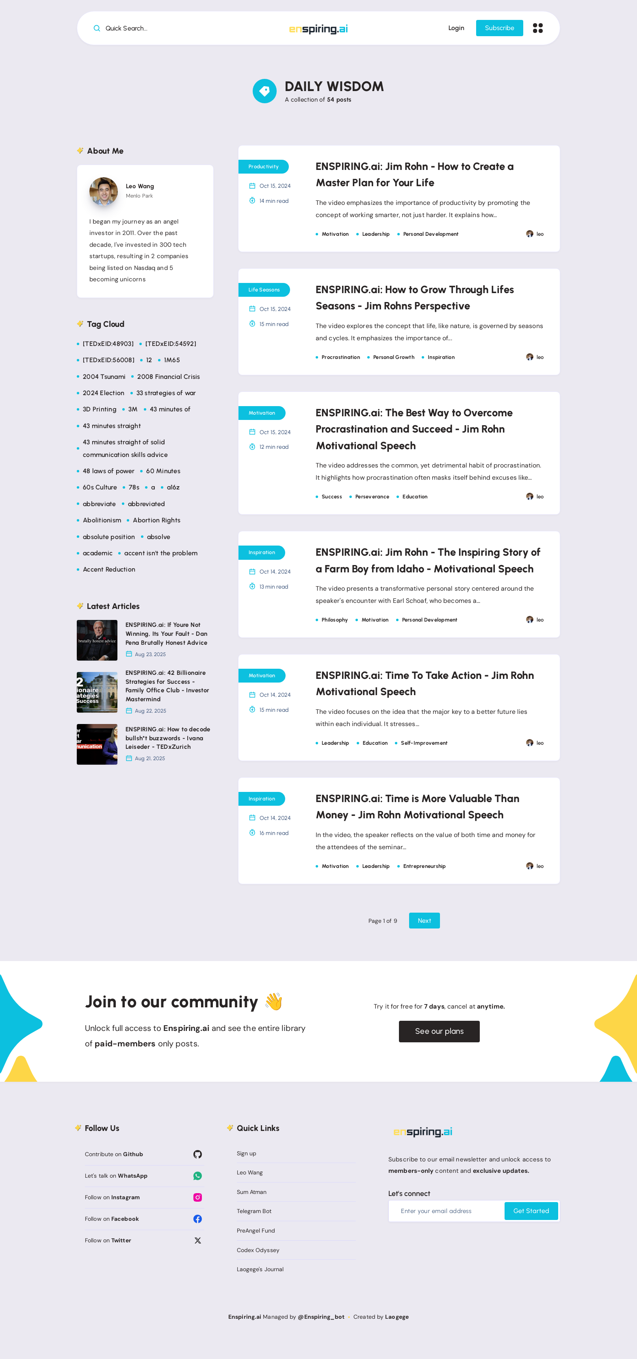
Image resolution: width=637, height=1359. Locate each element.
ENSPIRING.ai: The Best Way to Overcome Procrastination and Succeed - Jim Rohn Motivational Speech (424, 431)
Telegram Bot (254, 1231)
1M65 (172, 362)
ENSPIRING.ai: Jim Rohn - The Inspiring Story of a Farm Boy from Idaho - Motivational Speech (416, 571)
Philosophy (335, 640)
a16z (173, 489)
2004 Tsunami (104, 378)
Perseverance (372, 499)
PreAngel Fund (256, 1251)
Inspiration (441, 360)
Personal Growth (393, 360)
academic (98, 555)
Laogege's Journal (260, 1290)
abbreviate (99, 505)
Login (455, 29)
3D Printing (100, 411)
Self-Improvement (424, 763)
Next (424, 941)
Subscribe (499, 29)
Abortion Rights (156, 522)
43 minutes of (170, 411)
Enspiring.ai (244, 1337)
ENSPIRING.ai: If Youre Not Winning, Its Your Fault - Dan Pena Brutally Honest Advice (167, 635)
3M (133, 411)
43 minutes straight (112, 427)
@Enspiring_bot (321, 1337)
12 (149, 362)
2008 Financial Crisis (168, 378)
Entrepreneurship (424, 886)
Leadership (376, 236)
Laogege (397, 1337)
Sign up (247, 1173)
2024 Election (103, 395)
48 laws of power (108, 473)
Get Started (531, 1231)
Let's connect (409, 1214)
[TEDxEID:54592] (170, 345)
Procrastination (341, 360)
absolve (159, 538)
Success (332, 499)
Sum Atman (252, 1212)
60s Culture (100, 489)
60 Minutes (163, 473)
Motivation (335, 236)
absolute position (109, 538)
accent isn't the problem (160, 555)
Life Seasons (264, 292)
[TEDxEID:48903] (108, 345)
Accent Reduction (109, 571)
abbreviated (146, 505)
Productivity (264, 168)
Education (415, 499)
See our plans (439, 1052)
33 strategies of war (166, 395)
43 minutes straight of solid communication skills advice (125, 450)
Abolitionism (102, 522)
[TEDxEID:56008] (108, 362)
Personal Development (431, 236)
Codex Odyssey (258, 1270)
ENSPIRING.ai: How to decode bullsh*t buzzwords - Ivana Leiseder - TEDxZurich (168, 740)
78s (134, 489)
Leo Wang (140, 188)
